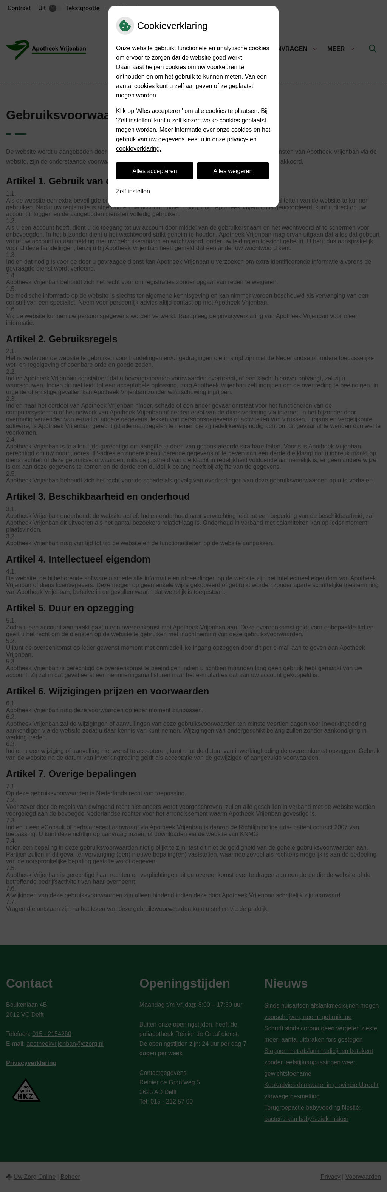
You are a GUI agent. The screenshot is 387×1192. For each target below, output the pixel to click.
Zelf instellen (133, 191)
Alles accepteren (154, 171)
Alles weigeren (232, 171)
